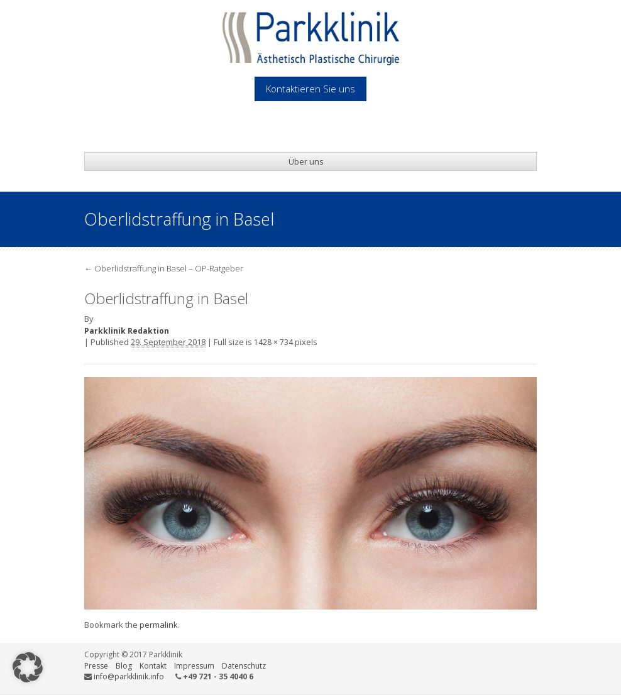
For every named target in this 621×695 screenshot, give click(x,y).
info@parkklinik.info (129, 676)
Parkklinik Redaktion (126, 331)
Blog (124, 665)
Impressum (194, 665)
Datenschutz (244, 665)
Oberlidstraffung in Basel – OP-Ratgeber (163, 268)
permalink (159, 624)
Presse (96, 665)
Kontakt (153, 665)
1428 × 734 (273, 342)
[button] (27, 667)
